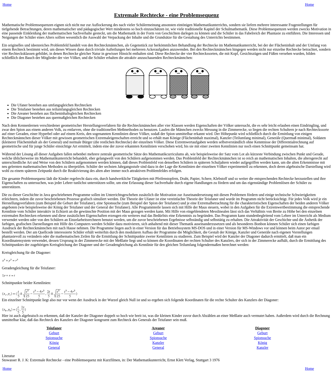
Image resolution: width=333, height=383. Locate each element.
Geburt (54, 333)
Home (7, 4)
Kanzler (158, 343)
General (54, 347)
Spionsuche (54, 338)
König (54, 343)
